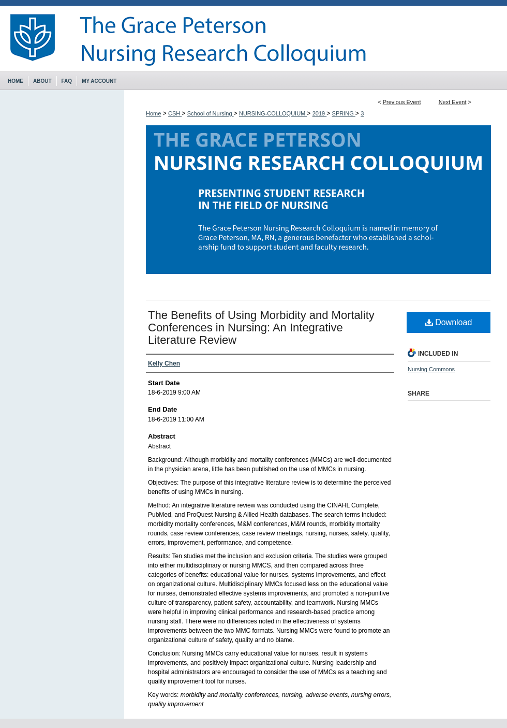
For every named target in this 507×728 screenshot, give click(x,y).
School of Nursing (210, 113)
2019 (319, 113)
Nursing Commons (431, 369)
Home (153, 113)
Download (448, 322)
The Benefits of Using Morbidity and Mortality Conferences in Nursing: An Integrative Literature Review (261, 327)
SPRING (343, 113)
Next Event (453, 102)
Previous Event (402, 102)
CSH (175, 113)
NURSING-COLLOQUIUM (273, 113)
